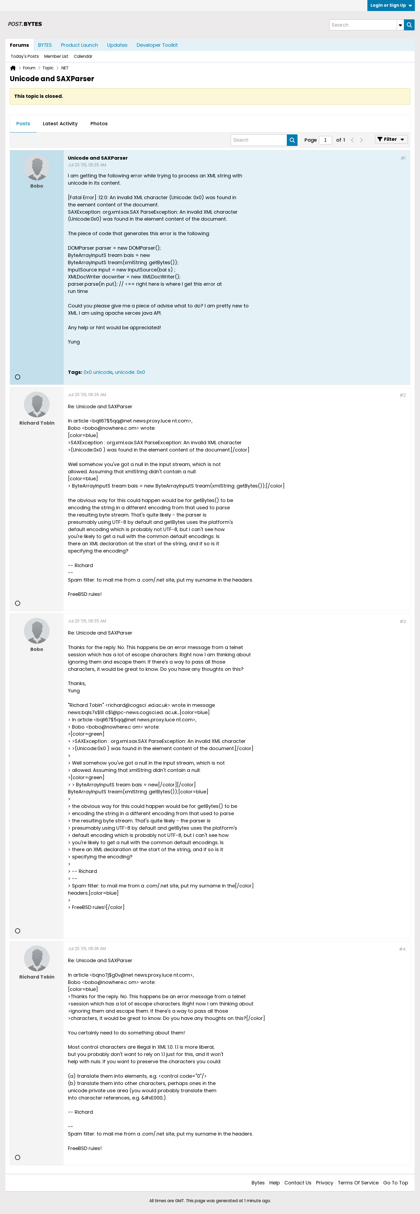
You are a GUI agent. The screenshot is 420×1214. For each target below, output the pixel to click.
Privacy (324, 1182)
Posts (23, 123)
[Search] (366, 24)
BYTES (45, 45)
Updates (117, 45)
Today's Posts (25, 56)
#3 (403, 621)
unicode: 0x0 (130, 372)
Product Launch (79, 45)
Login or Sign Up (391, 5)
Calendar (83, 56)
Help (274, 1182)
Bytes (258, 1182)
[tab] (23, 124)
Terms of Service (358, 1182)
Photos (99, 123)
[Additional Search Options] (400, 24)
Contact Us (298, 1182)
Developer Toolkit (157, 45)
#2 (403, 395)
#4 (402, 949)
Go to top (395, 1182)
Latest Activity (60, 123)
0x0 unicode (98, 372)
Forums (19, 45)
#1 (403, 158)
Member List (56, 56)
